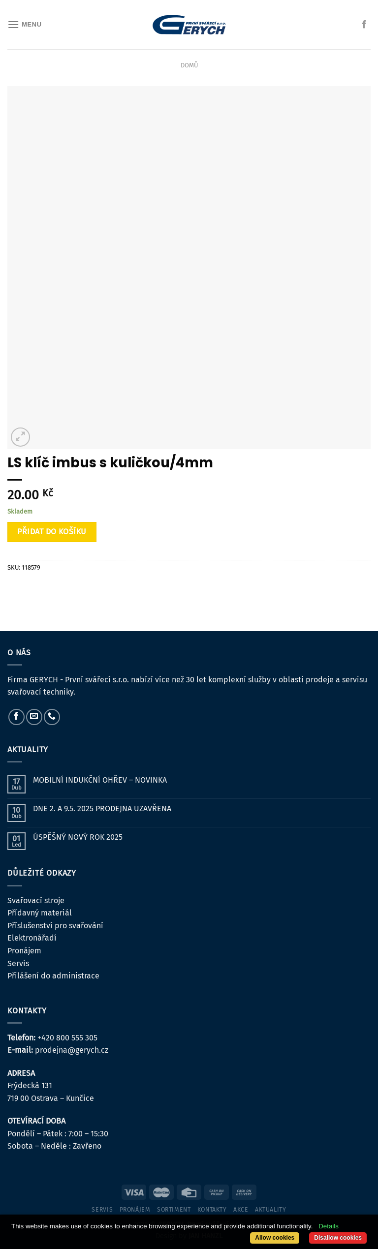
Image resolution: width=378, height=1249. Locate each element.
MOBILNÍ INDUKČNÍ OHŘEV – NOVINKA (100, 780)
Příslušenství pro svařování (55, 925)
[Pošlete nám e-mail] (34, 717)
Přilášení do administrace (53, 975)
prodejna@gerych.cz (71, 1050)
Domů (189, 65)
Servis (18, 963)
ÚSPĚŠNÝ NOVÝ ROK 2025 (78, 837)
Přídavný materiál (39, 912)
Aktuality (270, 1209)
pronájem (135, 1209)
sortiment (174, 1209)
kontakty (212, 1209)
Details (328, 1226)
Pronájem (24, 950)
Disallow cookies (338, 1237)
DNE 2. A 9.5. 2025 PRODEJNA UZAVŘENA (102, 808)
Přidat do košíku (52, 531)
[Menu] (24, 24)
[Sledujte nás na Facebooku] (364, 24)
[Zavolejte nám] (52, 717)
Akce (240, 1209)
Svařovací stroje (35, 900)
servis (102, 1209)
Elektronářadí (32, 938)
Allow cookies (274, 1237)
